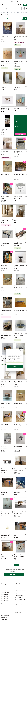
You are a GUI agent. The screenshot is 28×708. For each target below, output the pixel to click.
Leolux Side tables (18, 586)
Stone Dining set (4, 590)
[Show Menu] (26, 8)
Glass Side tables (4, 606)
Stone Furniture (8, 12)
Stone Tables (16, 12)
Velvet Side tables (4, 610)
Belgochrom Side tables (20, 590)
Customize (15, 369)
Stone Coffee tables (5, 600)
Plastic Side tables (5, 608)
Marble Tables (18, 612)
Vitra (16, 608)
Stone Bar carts (4, 598)
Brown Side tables (5, 615)
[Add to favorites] (13, 36)
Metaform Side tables (19, 588)
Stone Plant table (4, 594)
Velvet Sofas (17, 610)
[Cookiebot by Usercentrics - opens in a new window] (19, 350)
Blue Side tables (4, 617)
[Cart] (18, 5)
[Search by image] (22, 8)
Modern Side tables (19, 597)
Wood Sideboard (18, 606)
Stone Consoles (4, 596)
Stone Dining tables (5, 592)
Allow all (14, 366)
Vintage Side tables (19, 595)
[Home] (8, 5)
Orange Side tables (5, 619)
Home (2, 12)
